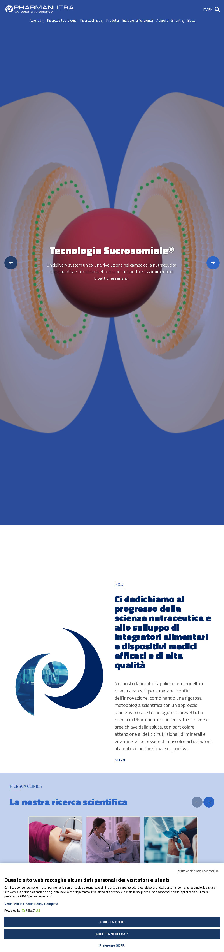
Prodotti (112, 20)
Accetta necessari (112, 934)
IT (204, 9)
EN (210, 9)
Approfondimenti (168, 20)
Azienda (35, 20)
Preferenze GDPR (112, 945)
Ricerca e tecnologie (62, 20)
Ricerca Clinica (90, 20)
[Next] (208, 802)
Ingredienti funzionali (137, 20)
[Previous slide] (11, 262)
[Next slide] (213, 262)
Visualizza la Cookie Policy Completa (31, 904)
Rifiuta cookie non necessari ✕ (198, 871)
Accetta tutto (112, 922)
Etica (191, 20)
